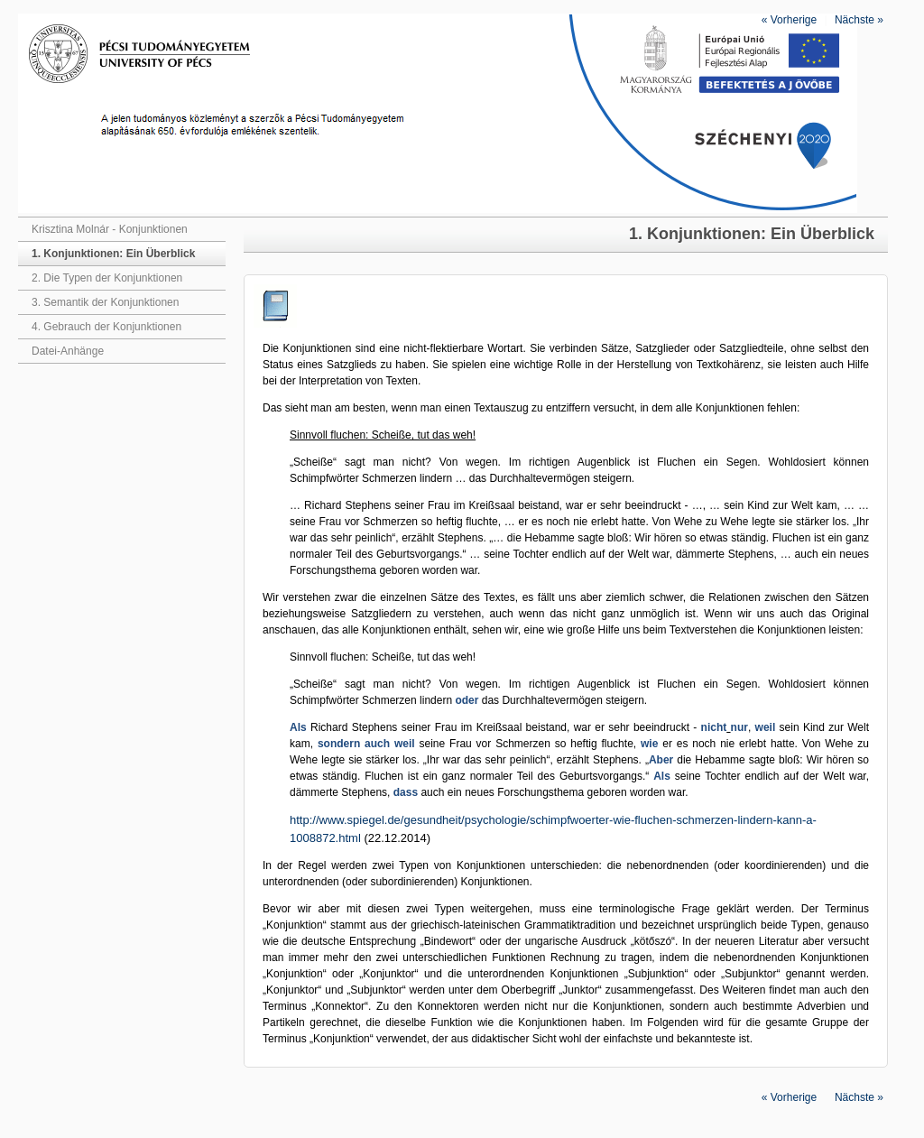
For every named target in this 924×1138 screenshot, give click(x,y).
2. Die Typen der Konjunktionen (107, 278)
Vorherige (789, 20)
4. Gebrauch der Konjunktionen (106, 326)
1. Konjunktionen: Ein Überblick (113, 253)
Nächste (859, 20)
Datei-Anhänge (68, 351)
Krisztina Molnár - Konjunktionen (110, 229)
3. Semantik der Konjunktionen (105, 302)
